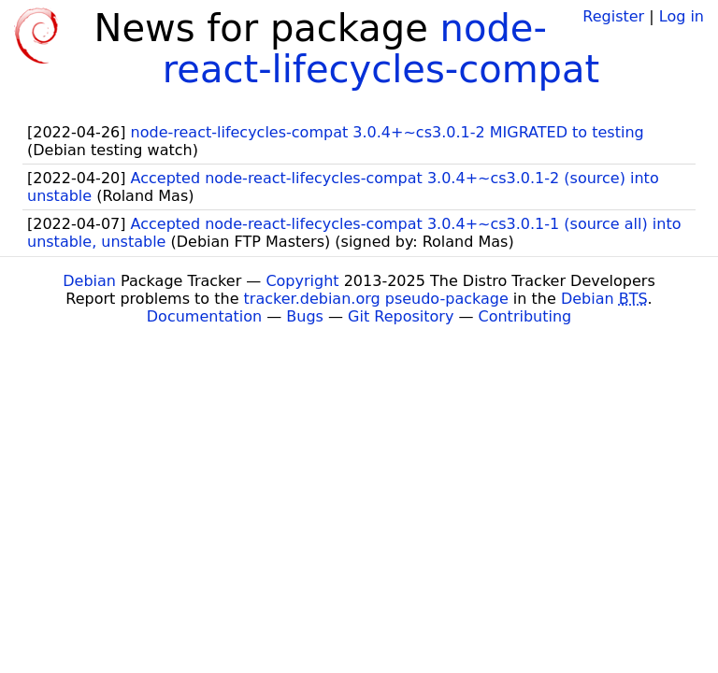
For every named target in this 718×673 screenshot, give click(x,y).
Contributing (525, 316)
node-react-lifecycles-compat (381, 49)
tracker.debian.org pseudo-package (376, 299)
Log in (681, 16)
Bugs (304, 316)
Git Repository (400, 316)
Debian (89, 281)
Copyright (302, 281)
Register (613, 16)
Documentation (204, 316)
